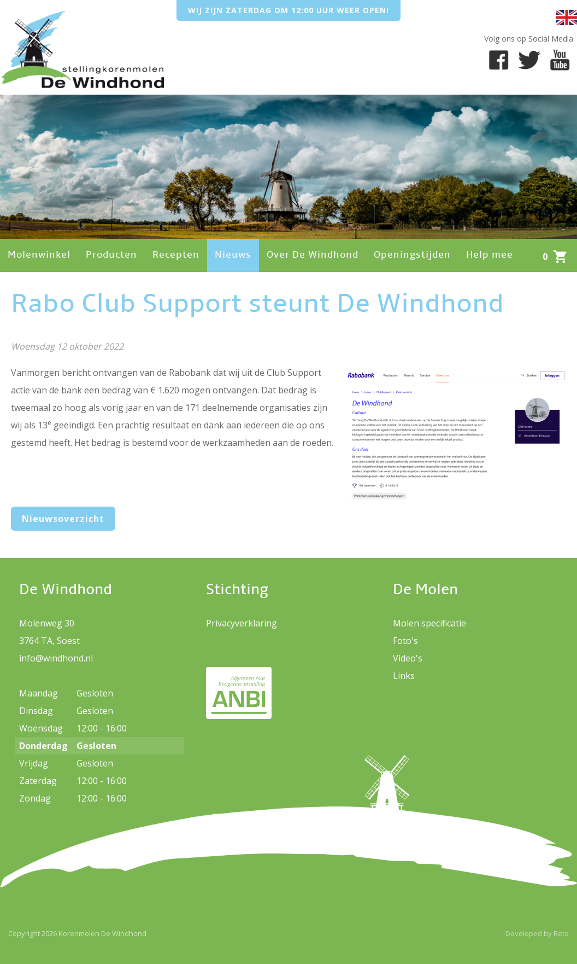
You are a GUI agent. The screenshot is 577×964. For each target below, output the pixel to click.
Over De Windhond (312, 255)
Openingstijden (412, 255)
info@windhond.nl (56, 658)
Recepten (175, 255)
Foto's (405, 641)
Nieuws (233, 255)
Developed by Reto (537, 933)
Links (404, 676)
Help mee (489, 255)
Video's (407, 658)
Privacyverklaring (241, 623)
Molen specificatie (429, 623)
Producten (111, 255)
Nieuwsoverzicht (63, 519)
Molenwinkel (39, 255)
